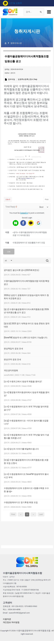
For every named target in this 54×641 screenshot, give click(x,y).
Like (7, 199)
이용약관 (7, 619)
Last (41, 514)
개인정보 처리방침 (11, 622)
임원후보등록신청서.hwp (27, 79)
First (13, 514)
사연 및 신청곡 (12, 3)
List (8, 252)
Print (47, 199)
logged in (24, 213)
